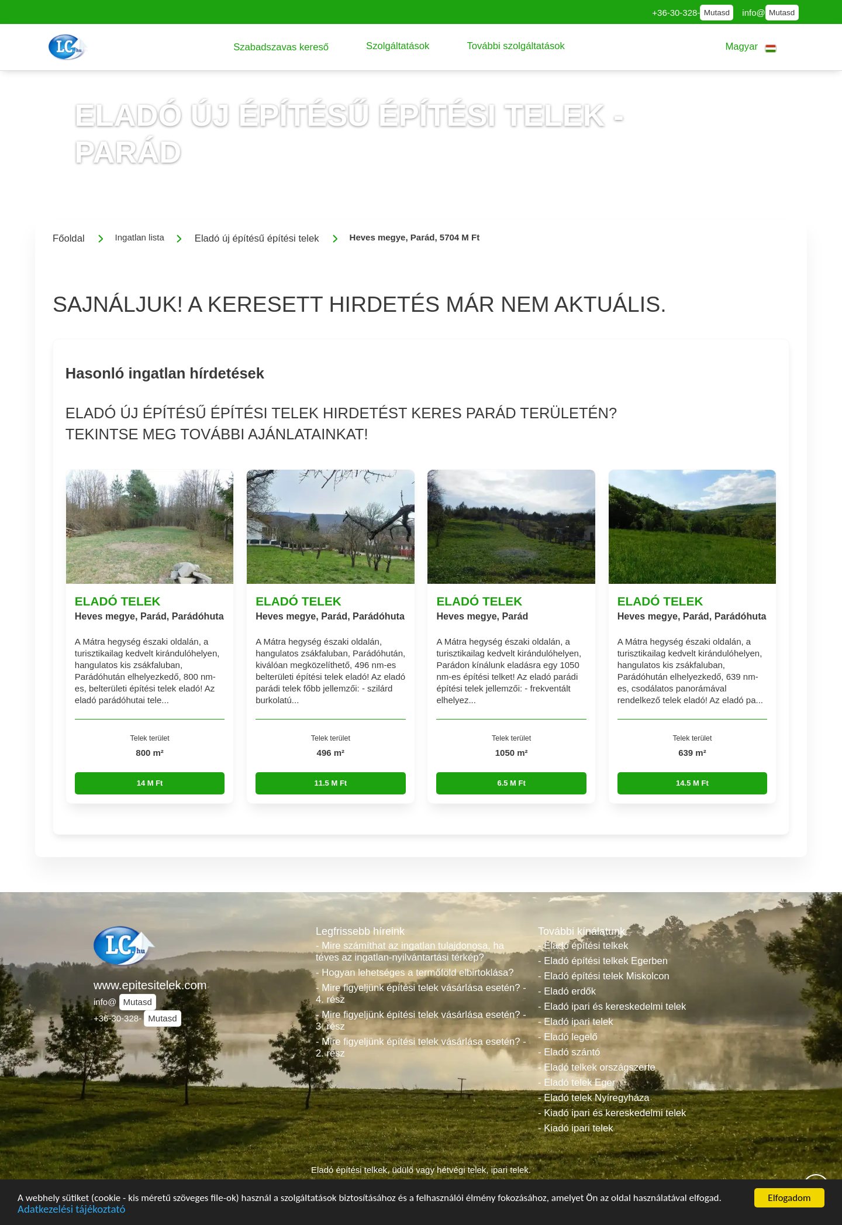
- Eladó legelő (568, 1036)
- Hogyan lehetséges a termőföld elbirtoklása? (415, 972)
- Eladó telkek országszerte (596, 1067)
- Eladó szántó (569, 1052)
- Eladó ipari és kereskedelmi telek (612, 1006)
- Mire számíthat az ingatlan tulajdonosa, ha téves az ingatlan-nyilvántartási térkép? (410, 951)
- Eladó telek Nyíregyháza (594, 1097)
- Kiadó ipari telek (575, 1128)
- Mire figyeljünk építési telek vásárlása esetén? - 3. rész (421, 1020)
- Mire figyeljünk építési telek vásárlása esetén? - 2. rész (421, 1047)
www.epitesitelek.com (150, 985)
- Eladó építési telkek (583, 945)
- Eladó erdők (567, 991)
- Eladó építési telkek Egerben (603, 960)
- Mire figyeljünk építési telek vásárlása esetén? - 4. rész (421, 993)
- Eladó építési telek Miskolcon (604, 976)
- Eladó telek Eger (576, 1082)
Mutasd (717, 12)
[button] (281, 47)
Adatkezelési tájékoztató (71, 1210)
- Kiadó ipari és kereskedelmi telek (612, 1113)
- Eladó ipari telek (575, 1021)
